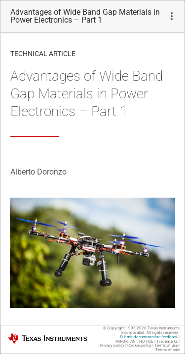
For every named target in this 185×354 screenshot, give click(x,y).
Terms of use (166, 345)
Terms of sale (167, 350)
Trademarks (167, 341)
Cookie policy (139, 345)
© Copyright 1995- (125, 328)
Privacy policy (112, 345)
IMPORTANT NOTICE (134, 341)
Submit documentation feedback (149, 337)
